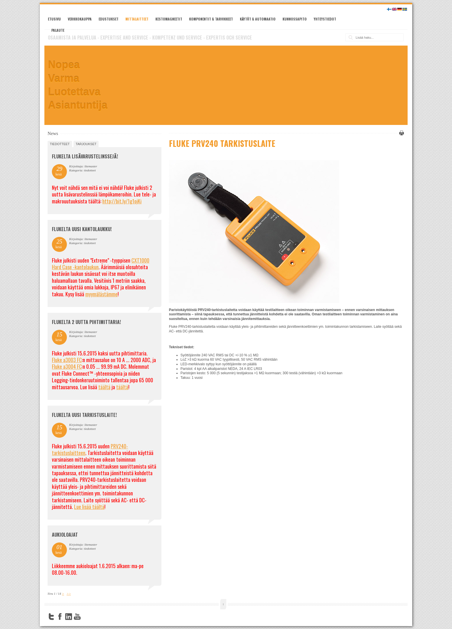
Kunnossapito (294, 18)
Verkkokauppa (80, 18)
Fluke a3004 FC (67, 366)
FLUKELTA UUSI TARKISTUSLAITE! (84, 414)
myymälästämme (101, 294)
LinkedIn (68, 616)
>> (69, 593)
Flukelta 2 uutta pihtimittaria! (86, 322)
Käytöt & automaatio (258, 18)
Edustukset (108, 18)
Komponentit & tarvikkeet (211, 18)
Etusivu (54, 18)
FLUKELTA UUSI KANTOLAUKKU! (82, 229)
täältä (104, 387)
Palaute (57, 30)
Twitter (51, 616)
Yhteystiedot (325, 18)
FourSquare (85, 616)
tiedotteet (59, 144)
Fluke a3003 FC (67, 360)
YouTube (77, 616)
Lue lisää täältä (89, 506)
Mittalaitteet (136, 18)
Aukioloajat (65, 534)
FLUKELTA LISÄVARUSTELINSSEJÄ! (85, 156)
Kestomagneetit (168, 18)
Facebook (59, 616)
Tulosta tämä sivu (401, 133)
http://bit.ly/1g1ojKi (122, 201)
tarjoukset (86, 144)
